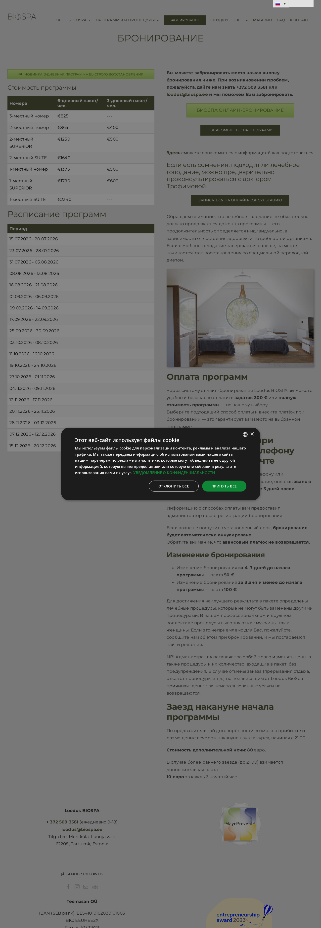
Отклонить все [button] (173, 485)
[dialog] (160, 464)
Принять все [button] (224, 485)
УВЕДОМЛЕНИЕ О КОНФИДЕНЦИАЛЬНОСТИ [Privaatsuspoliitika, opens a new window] (174, 472)
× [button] (252, 434)
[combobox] (245, 434)
